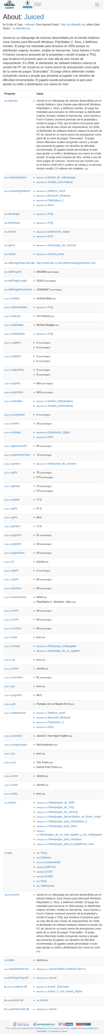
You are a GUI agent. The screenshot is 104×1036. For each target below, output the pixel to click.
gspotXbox (14, 552)
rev (10, 762)
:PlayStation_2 (50, 200)
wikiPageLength (15, 280)
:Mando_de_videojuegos (56, 177)
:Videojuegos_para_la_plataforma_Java (65, 843)
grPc (10, 508)
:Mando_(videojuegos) (54, 401)
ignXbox (13, 588)
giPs (10, 472)
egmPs (12, 383)
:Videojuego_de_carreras (56, 245)
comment (11, 894)
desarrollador (15, 307)
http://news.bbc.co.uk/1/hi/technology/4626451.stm (66, 262)
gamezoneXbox (17, 454)
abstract (11, 100)
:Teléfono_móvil (50, 190)
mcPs (11, 619)
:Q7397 (44, 871)
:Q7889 (44, 876)
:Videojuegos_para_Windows (59, 839)
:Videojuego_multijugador (56, 646)
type (8, 852)
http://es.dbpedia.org (73, 24)
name (11, 668)
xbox (11, 793)
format (10, 231)
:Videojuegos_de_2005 (55, 802)
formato (12, 432)
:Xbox (45, 205)
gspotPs (13, 543)
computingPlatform (17, 190)
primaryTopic (16, 1009)
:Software (43, 857)
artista (11, 298)
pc (9, 686)
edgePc (12, 342)
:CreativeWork (48, 862)
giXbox (12, 486)
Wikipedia (40, 1028)
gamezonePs (15, 445)
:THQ (44, 213)
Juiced (34, 17)
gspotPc (13, 535)
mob (10, 637)
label (9, 960)
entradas (13, 401)
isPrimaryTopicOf (16, 977)
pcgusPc (13, 695)
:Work (41, 881)
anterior (15, 986)
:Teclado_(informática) (54, 182)
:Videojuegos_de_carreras (57, 811)
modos (12, 646)
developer (12, 213)
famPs (12, 423)
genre (9, 245)
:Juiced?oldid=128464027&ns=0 (61, 968)
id (9, 561)
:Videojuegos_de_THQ (55, 807)
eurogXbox (14, 414)
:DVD (44, 236)
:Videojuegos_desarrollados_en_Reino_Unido (68, 816)
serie (11, 775)
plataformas (15, 712)
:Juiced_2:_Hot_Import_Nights (59, 991)
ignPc (11, 570)
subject (10, 802)
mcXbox (13, 628)
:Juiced (46, 977)
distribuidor (14, 333)
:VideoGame (45, 885)
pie (10, 703)
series (9, 254)
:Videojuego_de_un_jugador (58, 650)
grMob (12, 499)
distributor (12, 222)
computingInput (15, 177)
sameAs (13, 1000)
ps (9, 753)
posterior (13, 735)
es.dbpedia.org (21, 28)
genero (12, 463)
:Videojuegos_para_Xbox (56, 826)
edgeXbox (14, 369)
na (9, 659)
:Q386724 (46, 866)
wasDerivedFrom (16, 968)
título (11, 784)
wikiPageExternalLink (18, 262)
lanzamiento (15, 597)
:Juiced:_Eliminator (52, 986)
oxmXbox (13, 677)
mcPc (11, 610)
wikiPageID (13, 271)
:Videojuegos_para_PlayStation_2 (61, 821)
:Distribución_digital (53, 231)
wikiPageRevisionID (18, 289)
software (30, 24)
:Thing (41, 852)
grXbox (12, 526)
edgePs (12, 356)
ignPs (11, 579)
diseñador (14, 324)
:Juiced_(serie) (50, 254)
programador (15, 744)
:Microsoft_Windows (53, 195)
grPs (10, 517)
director (12, 316)
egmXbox (13, 392)
